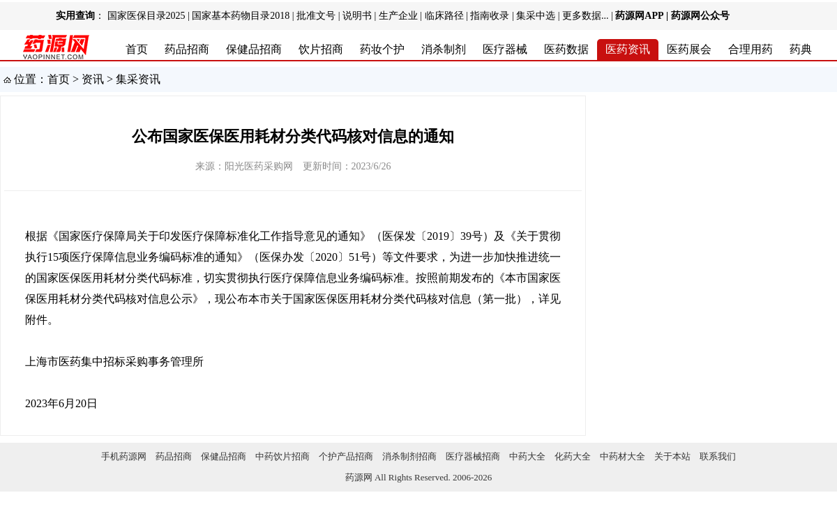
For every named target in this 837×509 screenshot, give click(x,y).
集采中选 (535, 15)
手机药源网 (123, 456)
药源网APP (639, 15)
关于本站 (672, 456)
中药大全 (527, 456)
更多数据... (585, 15)
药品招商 (187, 49)
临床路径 (444, 15)
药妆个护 (382, 49)
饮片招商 (321, 49)
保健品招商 (254, 49)
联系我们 (718, 456)
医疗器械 (505, 49)
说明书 (357, 15)
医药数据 (566, 49)
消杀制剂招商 (409, 456)
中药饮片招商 (282, 456)
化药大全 (573, 456)
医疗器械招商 (473, 456)
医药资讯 (627, 49)
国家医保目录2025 (146, 15)
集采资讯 (138, 79)
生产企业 (398, 15)
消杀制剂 (443, 49)
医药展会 (689, 49)
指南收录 (489, 15)
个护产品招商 (346, 456)
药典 (801, 49)
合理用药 (750, 49)
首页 (137, 49)
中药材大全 (622, 456)
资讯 (93, 79)
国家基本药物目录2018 (240, 15)
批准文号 (315, 15)
